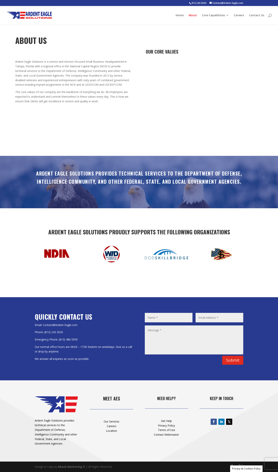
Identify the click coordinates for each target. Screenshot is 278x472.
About (193, 15)
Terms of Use (166, 430)
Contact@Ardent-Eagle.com (60, 325)
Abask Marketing (70, 467)
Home (180, 15)
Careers (239, 15)
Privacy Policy (166, 425)
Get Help (166, 421)
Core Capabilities (213, 15)
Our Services (111, 421)
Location (111, 431)
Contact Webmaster (166, 434)
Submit (232, 360)
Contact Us (256, 15)
